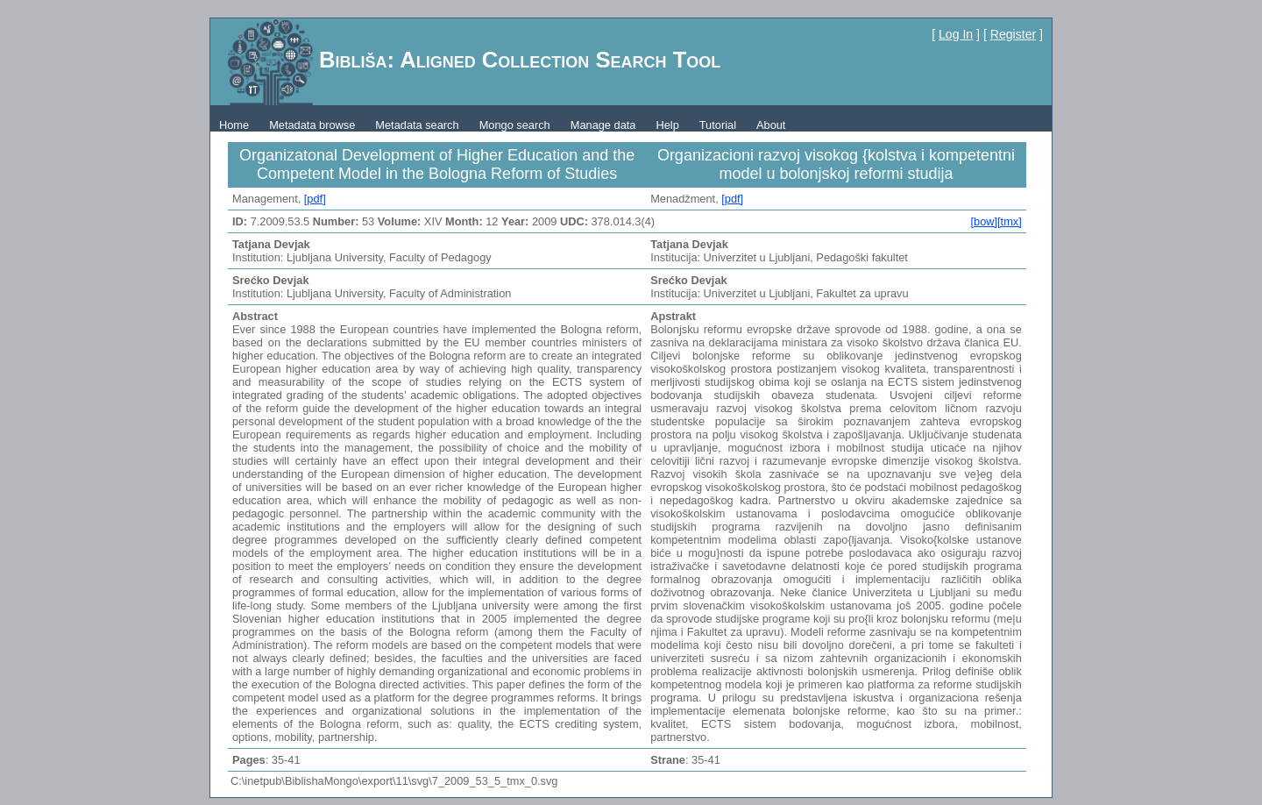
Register (1013, 34)
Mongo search (514, 125)
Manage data (603, 125)
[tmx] (1009, 221)
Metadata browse (312, 125)
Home (234, 125)
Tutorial (717, 125)
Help (667, 125)
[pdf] (315, 198)
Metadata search (416, 125)
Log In (956, 34)
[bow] (983, 221)
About (770, 125)
